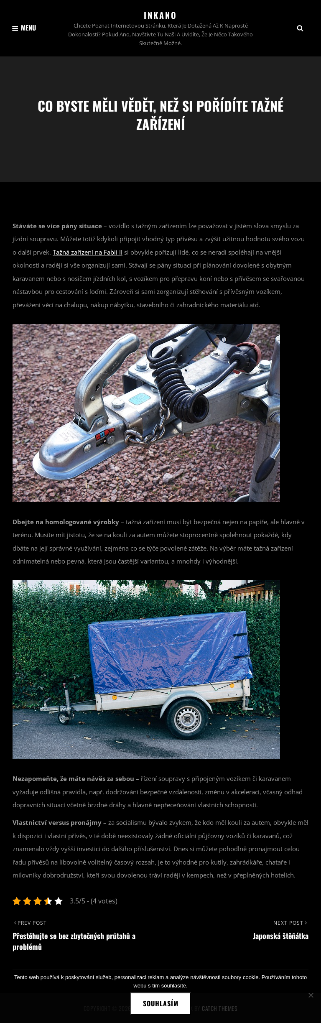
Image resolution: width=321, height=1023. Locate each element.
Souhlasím (160, 1003)
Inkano (160, 15)
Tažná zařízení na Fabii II (87, 252)
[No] (310, 995)
